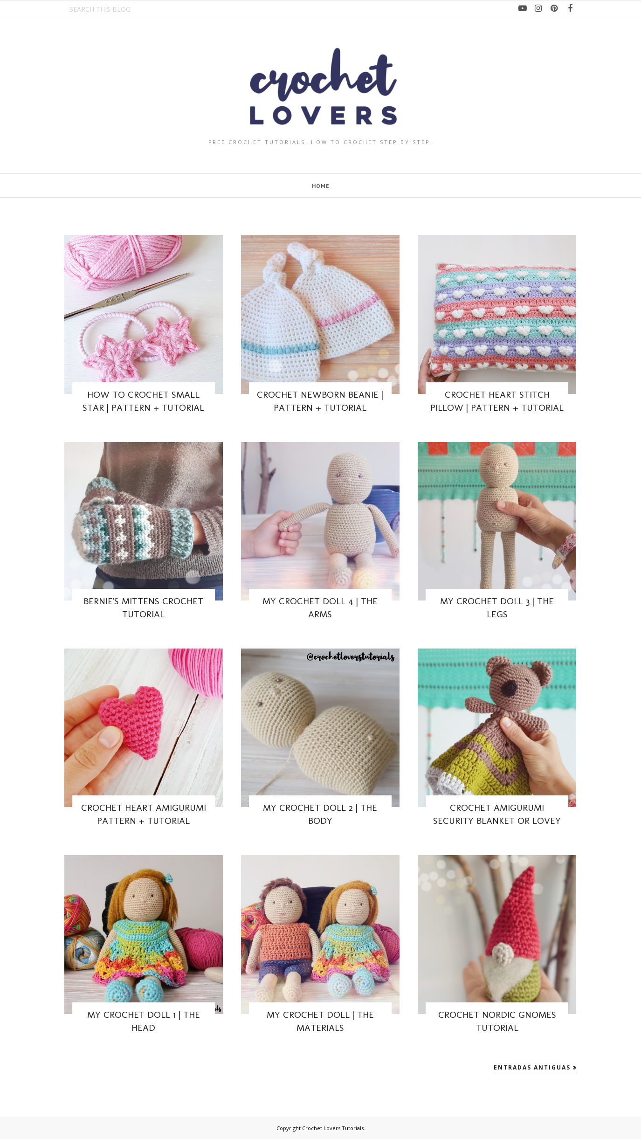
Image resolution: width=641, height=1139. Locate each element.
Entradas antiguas (532, 1067)
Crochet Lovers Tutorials (333, 1128)
